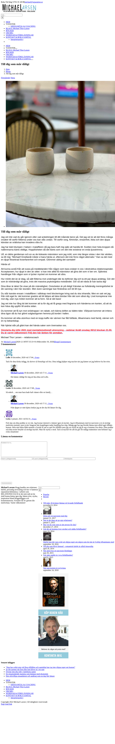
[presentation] (11, 473)
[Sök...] (11, 15)
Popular (46, 497)
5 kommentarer (65, 342)
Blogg (56, 342)
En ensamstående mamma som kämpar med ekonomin (27, 677)
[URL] (79, 461)
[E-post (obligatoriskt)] (48, 461)
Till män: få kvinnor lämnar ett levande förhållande (63, 506)
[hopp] (60, 226)
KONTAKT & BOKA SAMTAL (18, 698)
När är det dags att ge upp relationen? (57, 523)
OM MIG (9, 694)
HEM (8, 683)
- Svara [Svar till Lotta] (33, 419)
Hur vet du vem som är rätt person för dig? (59, 528)
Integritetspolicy (17, 701)
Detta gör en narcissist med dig (55, 519)
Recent (46, 500)
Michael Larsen (10, 342)
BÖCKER (10, 692)
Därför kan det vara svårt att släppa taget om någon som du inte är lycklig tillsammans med (78, 545)
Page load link (6, 707)
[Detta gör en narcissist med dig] (47, 517)
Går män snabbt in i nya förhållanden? (58, 558)
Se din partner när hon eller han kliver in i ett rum (25, 672)
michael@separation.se (34, 2)
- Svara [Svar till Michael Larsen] (50, 373)
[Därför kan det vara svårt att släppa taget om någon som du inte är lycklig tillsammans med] (47, 543)
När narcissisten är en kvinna (54, 571)
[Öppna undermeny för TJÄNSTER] (16, 48)
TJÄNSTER (10, 685)
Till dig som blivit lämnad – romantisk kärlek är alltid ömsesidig (68, 549)
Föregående (5, 78)
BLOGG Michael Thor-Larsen (17, 690)
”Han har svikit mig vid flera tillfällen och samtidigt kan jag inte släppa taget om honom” (40, 670)
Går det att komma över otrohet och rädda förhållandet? (64, 532)
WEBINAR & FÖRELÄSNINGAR (19, 696)
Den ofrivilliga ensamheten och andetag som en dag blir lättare (30, 679)
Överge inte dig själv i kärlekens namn (21, 675)
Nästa (13, 78)
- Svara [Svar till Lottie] (37, 388)
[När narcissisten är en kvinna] (47, 569)
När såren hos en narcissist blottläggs (57, 554)
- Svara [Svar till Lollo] (36, 357)
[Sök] (2, 17)
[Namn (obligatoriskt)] (16, 461)
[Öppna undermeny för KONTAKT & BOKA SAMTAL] (32, 59)
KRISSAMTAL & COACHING (23, 688)
